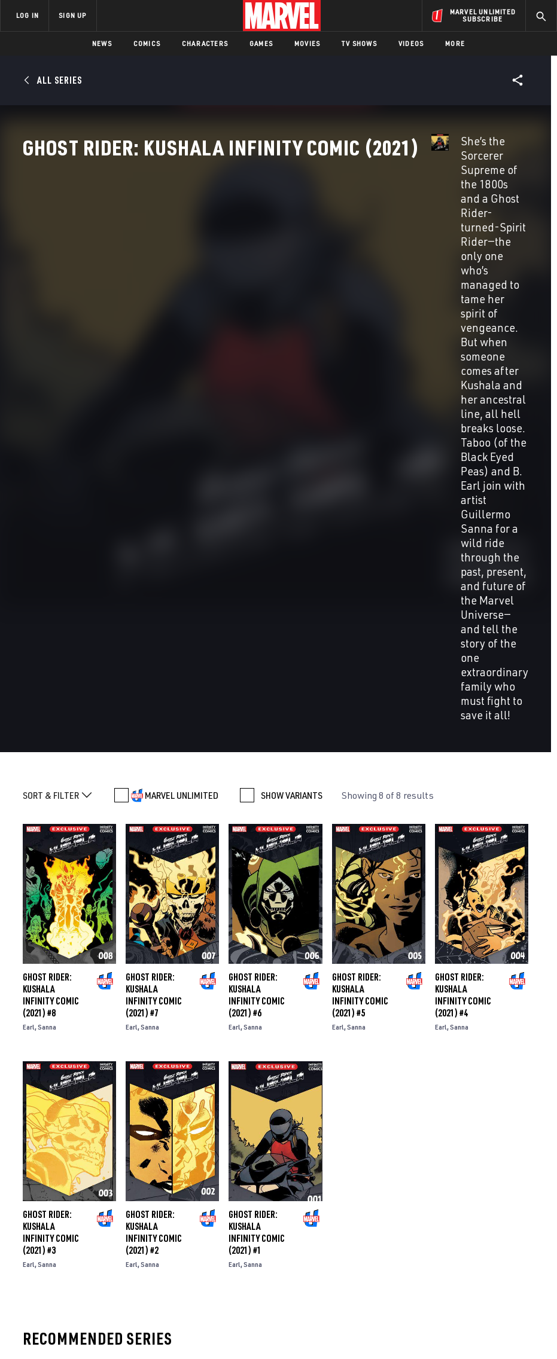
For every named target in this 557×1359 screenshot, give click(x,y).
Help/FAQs (123, 1223)
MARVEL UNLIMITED (181, 386)
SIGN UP (72, 15)
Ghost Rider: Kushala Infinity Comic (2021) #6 (257, 586)
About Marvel (117, 1201)
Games (261, 43)
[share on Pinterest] (490, 1251)
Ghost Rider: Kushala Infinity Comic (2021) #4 (463, 586)
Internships (128, 1258)
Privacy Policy (119, 1334)
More (455, 43)
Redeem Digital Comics (206, 1258)
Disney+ (207, 1213)
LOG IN (27, 15)
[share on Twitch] (515, 1251)
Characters (205, 43)
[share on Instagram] (490, 1226)
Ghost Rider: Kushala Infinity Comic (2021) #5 (360, 586)
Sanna (47, 617)
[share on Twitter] (465, 1226)
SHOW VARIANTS (291, 386)
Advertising (216, 1196)
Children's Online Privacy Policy (384, 1334)
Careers (120, 1240)
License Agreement (477, 1334)
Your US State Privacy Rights (198, 1334)
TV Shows (359, 43)
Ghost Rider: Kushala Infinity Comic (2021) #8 (51, 586)
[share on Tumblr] (515, 1226)
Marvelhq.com (221, 1230)
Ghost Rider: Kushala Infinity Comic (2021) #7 (154, 586)
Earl (29, 617)
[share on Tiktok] (440, 1276)
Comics (146, 43)
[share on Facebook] (440, 1226)
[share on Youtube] (440, 1251)
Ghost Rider (46, 1086)
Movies (307, 43)
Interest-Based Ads (246, 1349)
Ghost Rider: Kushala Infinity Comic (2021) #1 (257, 823)
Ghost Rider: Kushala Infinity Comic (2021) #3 (51, 823)
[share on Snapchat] (465, 1251)
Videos (411, 43)
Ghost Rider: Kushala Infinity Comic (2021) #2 (154, 823)
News (102, 43)
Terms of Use (64, 1334)
